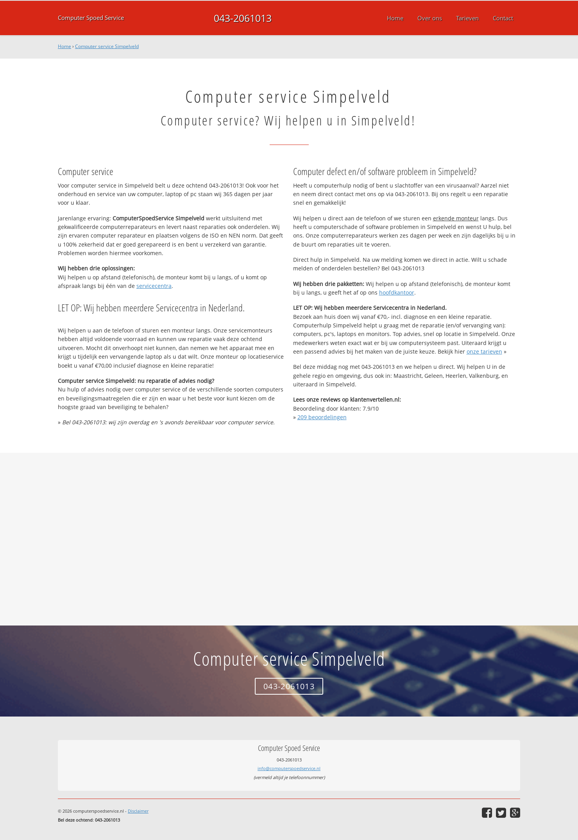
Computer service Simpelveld (107, 46)
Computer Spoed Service (91, 18)
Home (64, 46)
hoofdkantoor (396, 292)
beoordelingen (322, 417)
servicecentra (154, 286)
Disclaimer (138, 811)
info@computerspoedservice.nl (289, 768)
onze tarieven (484, 351)
